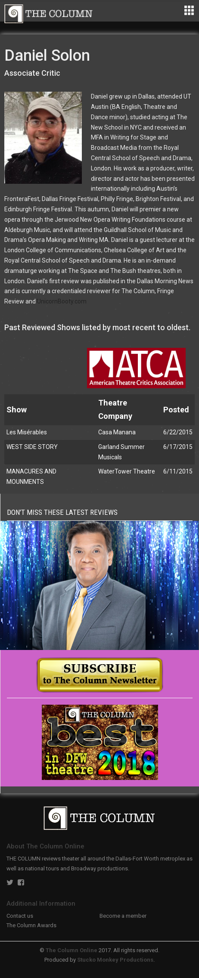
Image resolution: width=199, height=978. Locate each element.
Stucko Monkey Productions (115, 959)
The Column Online (71, 950)
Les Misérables (26, 432)
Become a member (123, 916)
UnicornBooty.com (62, 301)
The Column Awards (31, 925)
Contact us (19, 916)
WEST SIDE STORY (32, 446)
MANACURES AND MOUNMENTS (31, 476)
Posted (176, 409)
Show (16, 409)
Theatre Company (115, 409)
